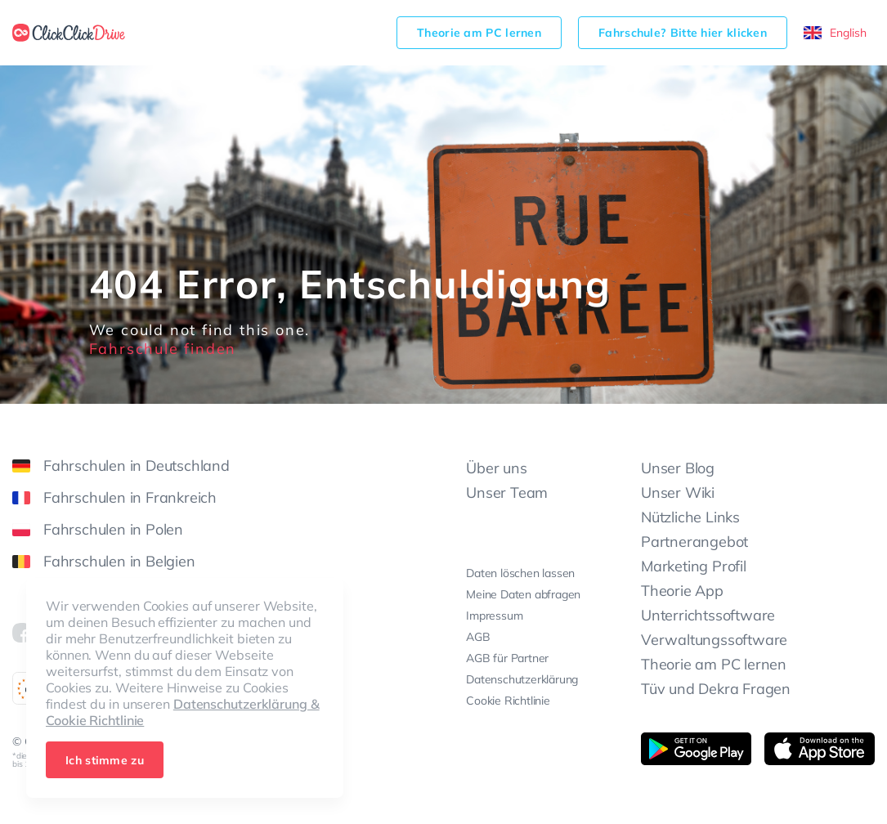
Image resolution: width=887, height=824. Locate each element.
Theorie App (682, 590)
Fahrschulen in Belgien (103, 561)
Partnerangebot (694, 541)
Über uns (496, 468)
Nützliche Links (690, 517)
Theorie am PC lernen (479, 32)
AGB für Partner (507, 658)
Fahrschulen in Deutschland (121, 465)
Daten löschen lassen (520, 573)
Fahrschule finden (163, 348)
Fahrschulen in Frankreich (114, 497)
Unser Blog (678, 468)
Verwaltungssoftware (714, 639)
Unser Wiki (678, 492)
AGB (478, 636)
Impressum (494, 615)
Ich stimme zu (104, 760)
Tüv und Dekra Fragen (716, 688)
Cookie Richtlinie (508, 700)
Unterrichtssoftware (708, 615)
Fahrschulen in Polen (97, 529)
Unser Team (507, 492)
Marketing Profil (693, 566)
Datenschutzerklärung (522, 679)
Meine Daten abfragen (523, 594)
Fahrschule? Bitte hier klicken (682, 32)
